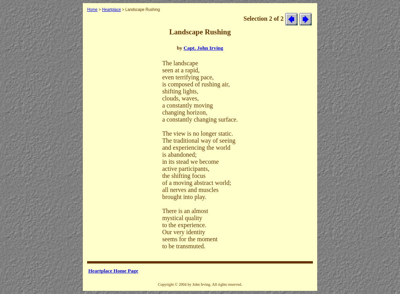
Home (92, 9)
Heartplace (111, 9)
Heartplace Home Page (113, 271)
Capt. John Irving (203, 48)
